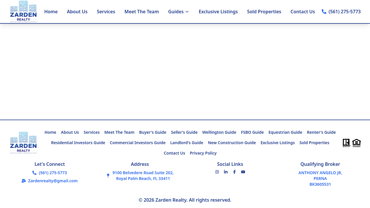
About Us (77, 11)
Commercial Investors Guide (138, 142)
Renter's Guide (321, 132)
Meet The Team (142, 11)
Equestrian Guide (285, 132)
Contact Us (303, 11)
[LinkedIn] (226, 172)
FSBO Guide (252, 132)
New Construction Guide (232, 142)
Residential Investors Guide (78, 142)
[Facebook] (234, 172)
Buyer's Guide (152, 132)
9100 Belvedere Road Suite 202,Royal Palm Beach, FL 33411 (143, 175)
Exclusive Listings (218, 11)
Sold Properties (264, 11)
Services (106, 11)
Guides (179, 11)
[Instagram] (217, 172)
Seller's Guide (184, 132)
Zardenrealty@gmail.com (52, 180)
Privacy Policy (203, 153)
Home (51, 11)
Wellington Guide (219, 132)
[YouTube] (243, 172)
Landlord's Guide (186, 142)
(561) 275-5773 (345, 11)
